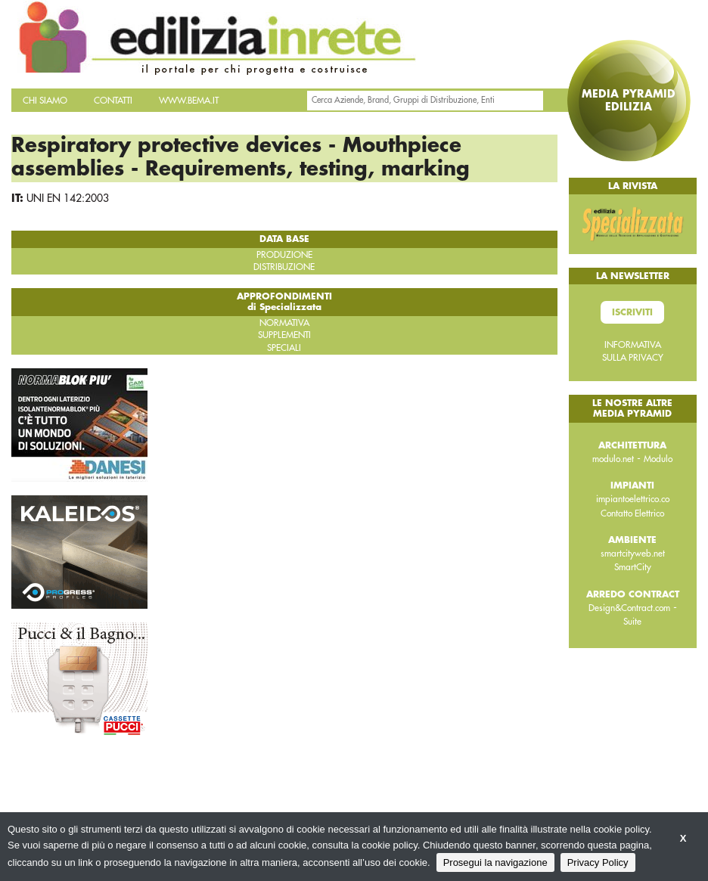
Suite (632, 621)
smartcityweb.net (633, 553)
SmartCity (632, 567)
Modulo (658, 459)
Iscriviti (632, 312)
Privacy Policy (598, 862)
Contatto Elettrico (632, 513)
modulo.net (613, 459)
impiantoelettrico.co (632, 499)
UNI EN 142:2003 (67, 198)
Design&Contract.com (629, 608)
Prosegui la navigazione (495, 862)
